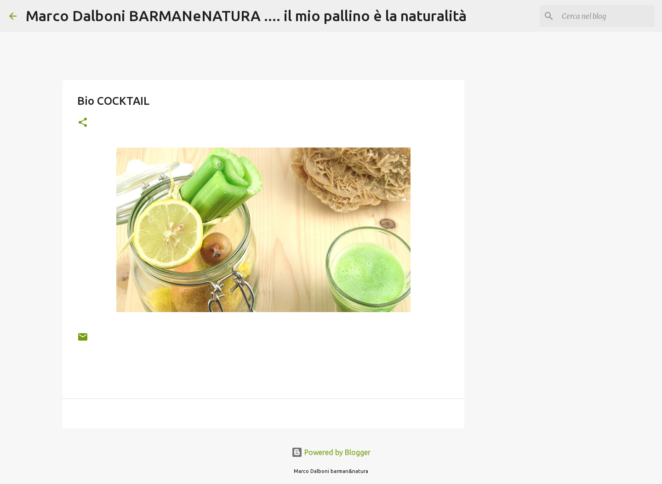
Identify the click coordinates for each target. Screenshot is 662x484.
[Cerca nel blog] (606, 16)
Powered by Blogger (331, 452)
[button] (82, 123)
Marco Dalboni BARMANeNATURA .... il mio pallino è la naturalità (246, 15)
